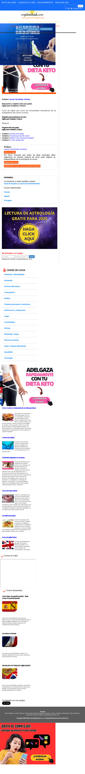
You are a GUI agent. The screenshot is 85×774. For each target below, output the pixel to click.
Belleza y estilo (14, 713)
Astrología (65, 713)
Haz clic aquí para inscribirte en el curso (20, 90)
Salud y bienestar (39, 713)
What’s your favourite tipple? (22, 138)
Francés (7, 192)
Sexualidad (8, 352)
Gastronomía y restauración (14, 310)
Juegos (40, 715)
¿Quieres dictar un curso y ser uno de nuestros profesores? (22, 166)
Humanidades (9, 322)
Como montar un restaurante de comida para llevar (19, 408)
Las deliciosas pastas (8, 516)
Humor (35, 715)
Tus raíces (29, 715)
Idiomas (7, 328)
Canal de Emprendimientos (29, 184)
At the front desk (17, 134)
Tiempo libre (29, 713)
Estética (7, 298)
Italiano (7, 196)
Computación (9, 292)
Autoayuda (8, 280)
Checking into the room (20, 136)
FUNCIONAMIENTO (45, 2)
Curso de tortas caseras (9, 491)
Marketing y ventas (11, 334)
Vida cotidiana (74, 713)
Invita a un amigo (9, 152)
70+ (58, 715)
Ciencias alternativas (12, 286)
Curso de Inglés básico (9, 537)
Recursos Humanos (11, 340)
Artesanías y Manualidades (14, 274)
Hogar (6, 316)
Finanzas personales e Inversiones (17, 304)
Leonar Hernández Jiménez (19, 99)
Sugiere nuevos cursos (11, 162)
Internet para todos (50, 715)
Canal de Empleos (11, 184)
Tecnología (8, 358)
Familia (59, 713)
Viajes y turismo (50, 713)
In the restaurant (17, 140)
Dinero (22, 713)
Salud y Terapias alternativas (15, 346)
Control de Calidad (8, 438)
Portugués (8, 200)
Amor (6, 713)
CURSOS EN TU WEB (26, 2)
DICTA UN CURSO (9, 2)
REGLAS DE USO (62, 2)
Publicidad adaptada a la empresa (13, 458)
